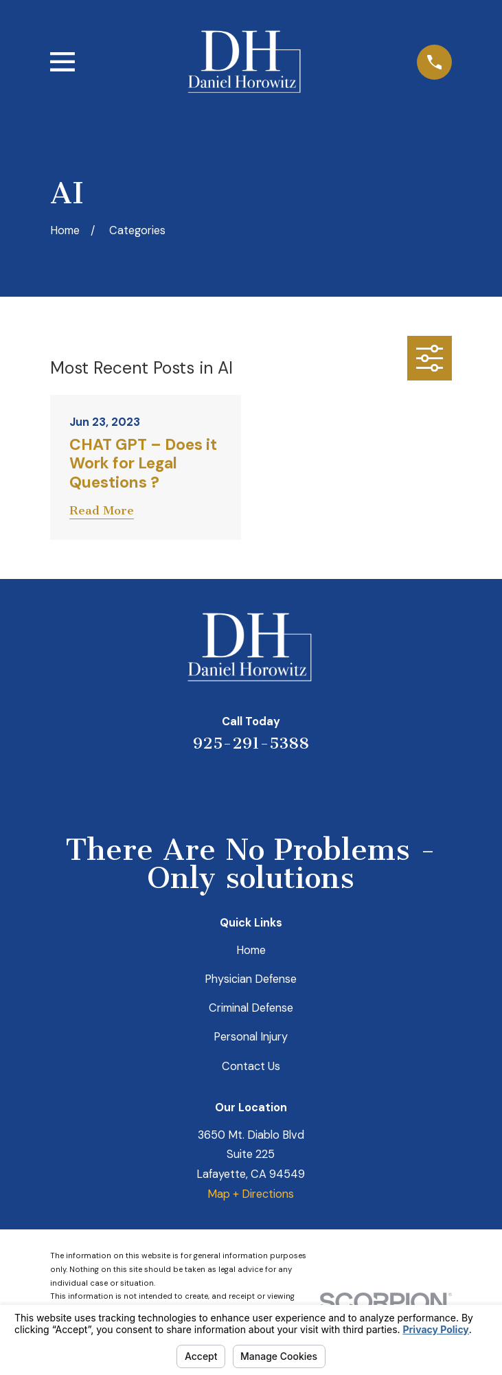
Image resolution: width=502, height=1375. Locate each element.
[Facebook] (304, 786)
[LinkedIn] (233, 786)
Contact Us (251, 1066)
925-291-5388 (251, 743)
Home (251, 950)
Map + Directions (250, 1194)
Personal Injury (251, 1037)
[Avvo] (269, 786)
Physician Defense (251, 979)
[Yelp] (197, 786)
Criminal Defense (251, 1008)
